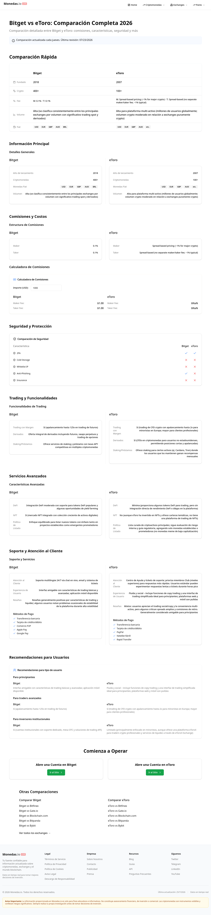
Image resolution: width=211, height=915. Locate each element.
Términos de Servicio (55, 859)
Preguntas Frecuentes (140, 873)
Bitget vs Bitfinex (29, 806)
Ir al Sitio (56, 772)
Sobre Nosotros (95, 859)
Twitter (174, 859)
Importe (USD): (20, 287)
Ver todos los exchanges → (35, 833)
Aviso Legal (50, 873)
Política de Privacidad (55, 864)
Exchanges (178, 4)
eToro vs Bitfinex (117, 806)
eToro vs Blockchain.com (122, 815)
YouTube (175, 873)
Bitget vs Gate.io (28, 810)
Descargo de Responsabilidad (60, 878)
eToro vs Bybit (116, 825)
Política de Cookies (54, 869)
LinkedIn (175, 869)
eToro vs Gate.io (117, 810)
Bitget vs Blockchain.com (33, 815)
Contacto (91, 864)
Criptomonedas (154, 4)
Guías (132, 864)
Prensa (90, 873)
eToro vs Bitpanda (118, 820)
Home (132, 4)
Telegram (176, 864)
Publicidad (92, 869)
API (130, 869)
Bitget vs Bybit (27, 825)
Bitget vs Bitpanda (29, 820)
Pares (199, 4)
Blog (131, 859)
